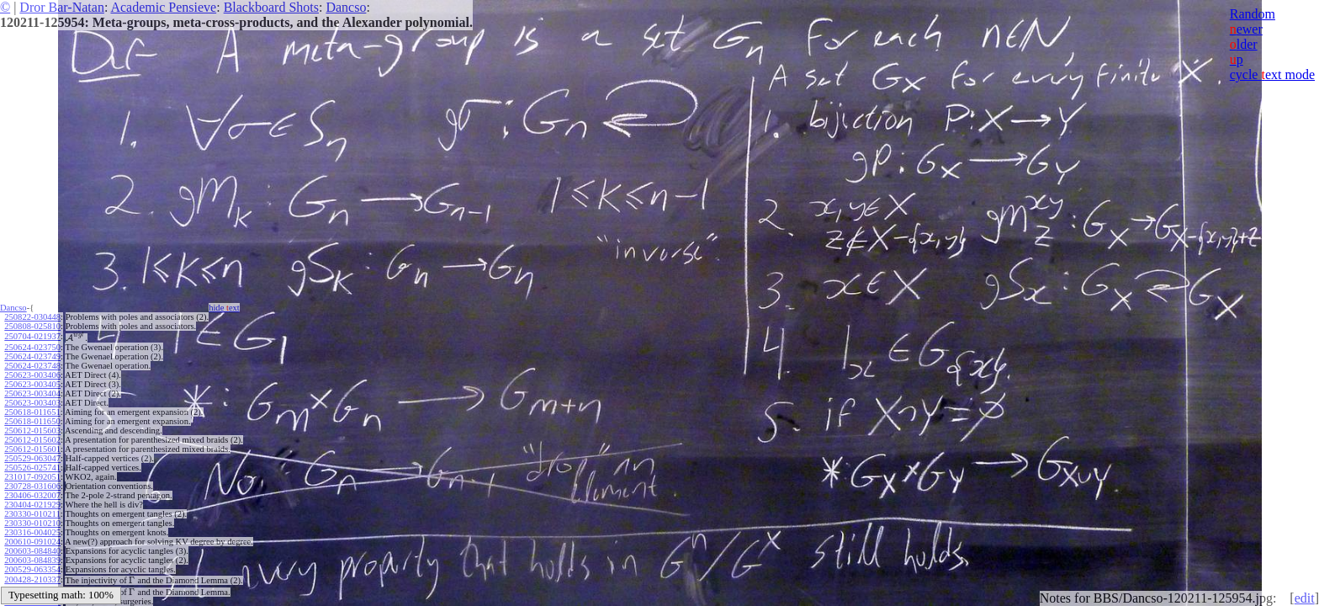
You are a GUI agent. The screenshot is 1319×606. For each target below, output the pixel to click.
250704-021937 (32, 336)
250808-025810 (32, 326)
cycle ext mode (1272, 74)
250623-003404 (32, 393)
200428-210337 (32, 579)
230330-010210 (32, 523)
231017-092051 (32, 476)
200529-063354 (32, 569)
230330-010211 (32, 513)
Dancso (346, 7)
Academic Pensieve (163, 7)
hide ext (224, 307)
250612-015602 (32, 439)
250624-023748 (32, 365)
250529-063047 (32, 458)
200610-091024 (32, 541)
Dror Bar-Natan (61, 7)
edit (1305, 598)
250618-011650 (32, 421)
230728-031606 (32, 486)
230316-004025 (32, 532)
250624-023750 (32, 347)
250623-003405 (32, 384)
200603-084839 (32, 560)
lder (1244, 44)
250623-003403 (32, 402)
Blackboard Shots (271, 7)
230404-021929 (32, 504)
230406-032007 (32, 495)
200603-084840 (32, 551)
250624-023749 (32, 356)
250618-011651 (32, 412)
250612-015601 (32, 449)
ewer (1246, 29)
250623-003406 (32, 375)
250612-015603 (32, 430)
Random (1252, 14)
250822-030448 (32, 317)
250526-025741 (32, 467)
